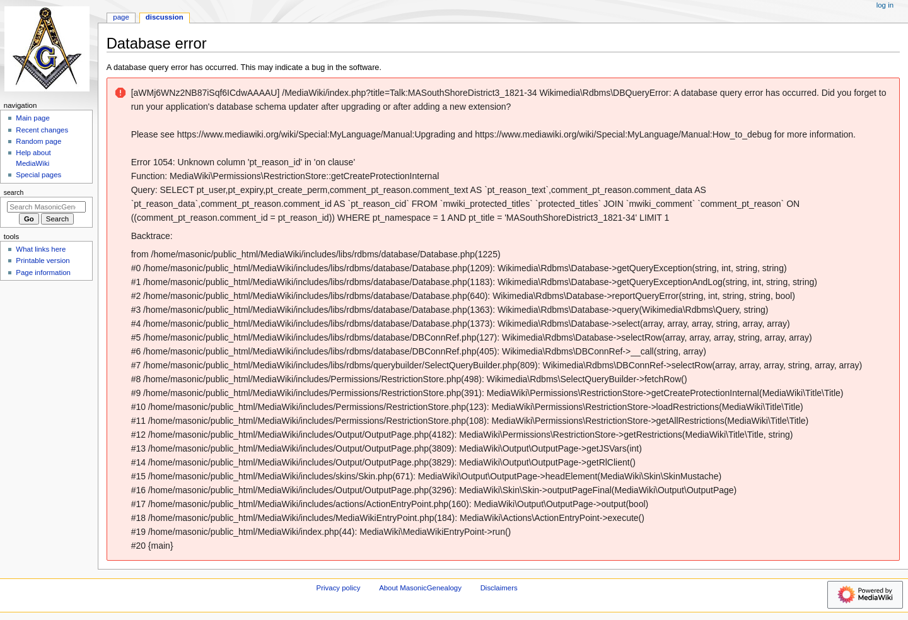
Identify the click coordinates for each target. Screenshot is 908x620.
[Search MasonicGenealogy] (46, 207)
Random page (38, 141)
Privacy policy (339, 588)
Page (121, 17)
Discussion (164, 17)
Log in (884, 5)
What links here (41, 249)
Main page (33, 118)
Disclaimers (499, 588)
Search (14, 192)
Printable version (42, 260)
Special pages (38, 174)
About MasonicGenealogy (420, 588)
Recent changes (42, 130)
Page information (43, 272)
